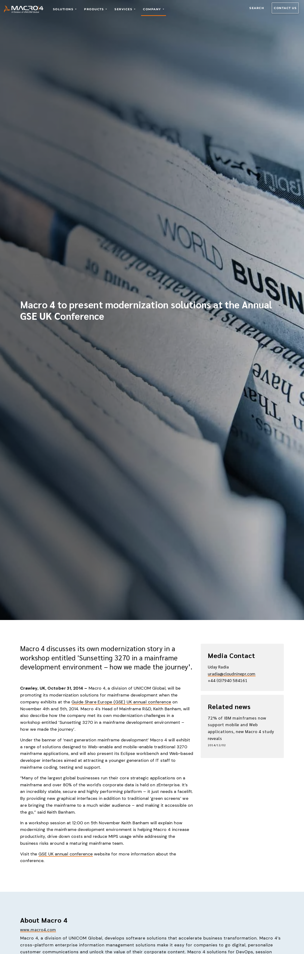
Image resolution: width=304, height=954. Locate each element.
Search (256, 8)
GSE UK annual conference (65, 854)
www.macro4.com (38, 929)
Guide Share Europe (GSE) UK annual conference (121, 702)
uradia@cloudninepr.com (232, 673)
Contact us (285, 8)
